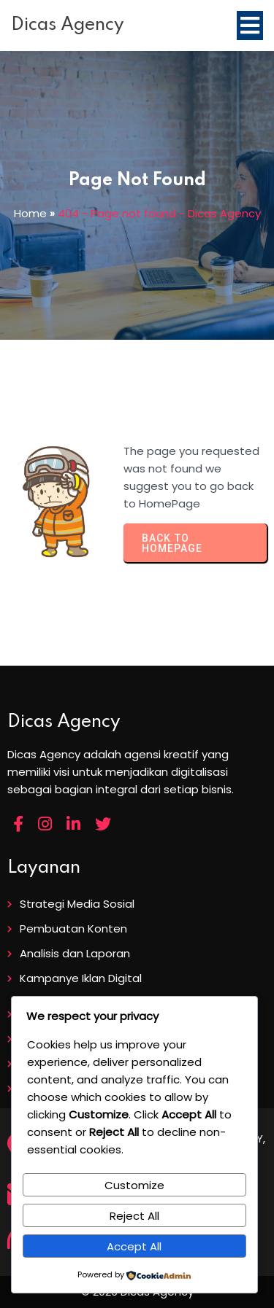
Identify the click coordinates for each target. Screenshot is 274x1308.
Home (30, 213)
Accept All (134, 1246)
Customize (134, 1185)
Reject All (134, 1215)
